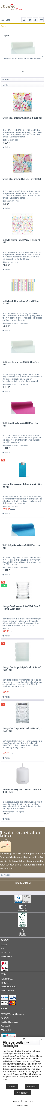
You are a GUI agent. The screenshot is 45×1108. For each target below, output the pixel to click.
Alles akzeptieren (22, 1092)
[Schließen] (41, 1039)
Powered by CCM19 (22, 1105)
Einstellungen (31, 1086)
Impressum (16, 1101)
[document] (22, 1062)
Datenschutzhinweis (27, 1101)
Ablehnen (12, 1086)
